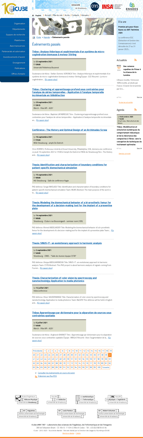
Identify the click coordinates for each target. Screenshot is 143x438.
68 (57, 363)
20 (34, 355)
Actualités (122, 60)
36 (95, 355)
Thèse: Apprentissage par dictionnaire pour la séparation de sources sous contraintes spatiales (71, 314)
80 (102, 363)
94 (76, 367)
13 (88, 350)
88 (53, 367)
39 (106, 355)
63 (38, 363)
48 (61, 359)
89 (57, 367)
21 (38, 355)
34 (87, 355)
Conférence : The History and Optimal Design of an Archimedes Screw (69, 130)
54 (83, 359)
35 (91, 355)
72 (72, 363)
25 (53, 355)
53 (80, 359)
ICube (38, 37)
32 (80, 355)
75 (83, 363)
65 (45, 363)
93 (72, 367)
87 (49, 367)
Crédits (78, 433)
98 (91, 367)
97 (87, 367)
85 (42, 367)
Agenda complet (124, 153)
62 (34, 363)
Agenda (47, 37)
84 (38, 367)
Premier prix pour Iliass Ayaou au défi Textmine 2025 (128, 29)
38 (102, 355)
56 (91, 359)
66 (49, 363)
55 (87, 359)
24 (49, 355)
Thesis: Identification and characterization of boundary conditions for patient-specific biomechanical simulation (69, 166)
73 (76, 363)
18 (107, 350)
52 (76, 359)
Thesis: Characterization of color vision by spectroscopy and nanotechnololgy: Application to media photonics (64, 279)
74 (80, 363)
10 (77, 350)
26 (57, 355)
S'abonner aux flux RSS (47, 376)
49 (64, 359)
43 (42, 359)
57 (95, 359)
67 (53, 363)
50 (68, 359)
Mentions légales (68, 433)
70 (64, 363)
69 (61, 363)
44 (45, 359)
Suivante (105, 367)
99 (95, 367)
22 (42, 355)
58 (98, 359)
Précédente (37, 350)
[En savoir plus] (51, 79)
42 (38, 359)
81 (106, 363)
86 (45, 367)
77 (91, 363)
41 (34, 359)
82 (110, 363)
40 (110, 355)
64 (42, 363)
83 (34, 367)
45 (49, 359)
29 (68, 355)
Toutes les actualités (126, 102)
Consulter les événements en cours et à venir (56, 373)
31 (76, 355)
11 (80, 350)
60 (106, 359)
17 (103, 350)
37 (98, 355)
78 (95, 363)
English (38, 15)
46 (53, 359)
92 (68, 367)
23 (45, 355)
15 (96, 350)
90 (61, 367)
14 (92, 350)
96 (83, 367)
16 (99, 350)
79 (98, 363)
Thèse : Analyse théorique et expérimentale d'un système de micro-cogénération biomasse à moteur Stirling (68, 53)
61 (110, 359)
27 (61, 355)
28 (64, 355)
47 (57, 359)
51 (72, 359)
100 (99, 367)
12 (84, 350)
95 (80, 367)
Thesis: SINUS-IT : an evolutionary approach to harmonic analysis (67, 243)
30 (72, 355)
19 (111, 350)
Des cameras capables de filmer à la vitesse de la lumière (132, 71)
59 (102, 359)
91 (64, 367)
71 (68, 363)
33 (83, 355)
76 (87, 363)
